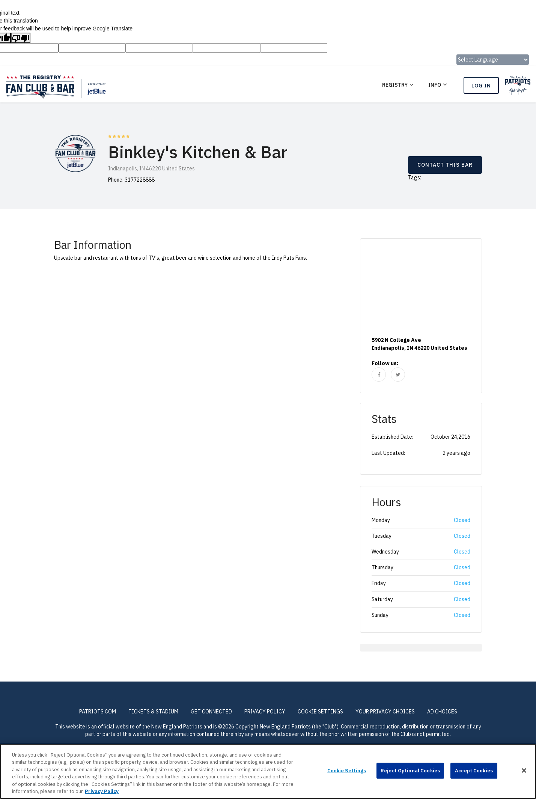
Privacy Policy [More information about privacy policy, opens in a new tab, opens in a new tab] (102, 791)
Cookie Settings (320, 711)
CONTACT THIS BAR (445, 164)
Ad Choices (442, 711)
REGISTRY (395, 84)
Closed (462, 520)
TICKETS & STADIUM (153, 711)
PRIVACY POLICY (264, 711)
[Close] (524, 770)
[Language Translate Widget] (492, 59)
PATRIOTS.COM (97, 711)
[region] (268, 771)
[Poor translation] (20, 38)
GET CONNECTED (211, 711)
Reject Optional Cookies (410, 770)
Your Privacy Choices (385, 711)
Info (434, 84)
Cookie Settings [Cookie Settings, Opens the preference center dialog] (346, 770)
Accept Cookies (474, 770)
